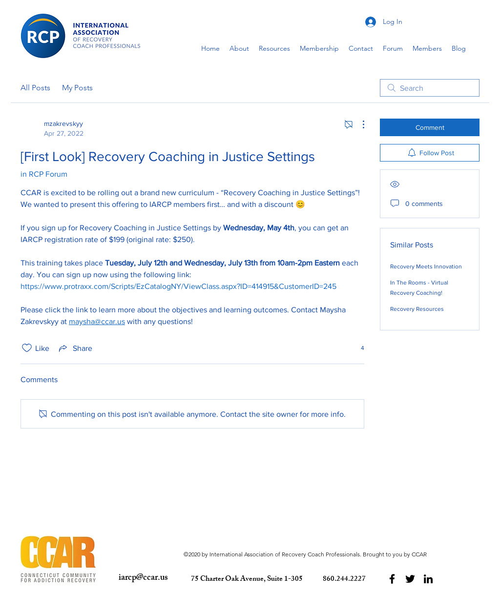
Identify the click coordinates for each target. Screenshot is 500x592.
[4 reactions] (357, 348)
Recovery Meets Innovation (426, 266)
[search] (429, 88)
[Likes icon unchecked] (27, 348)
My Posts (77, 87)
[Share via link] (74, 348)
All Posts (35, 87)
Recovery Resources (417, 309)
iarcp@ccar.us (143, 578)
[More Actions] (358, 124)
